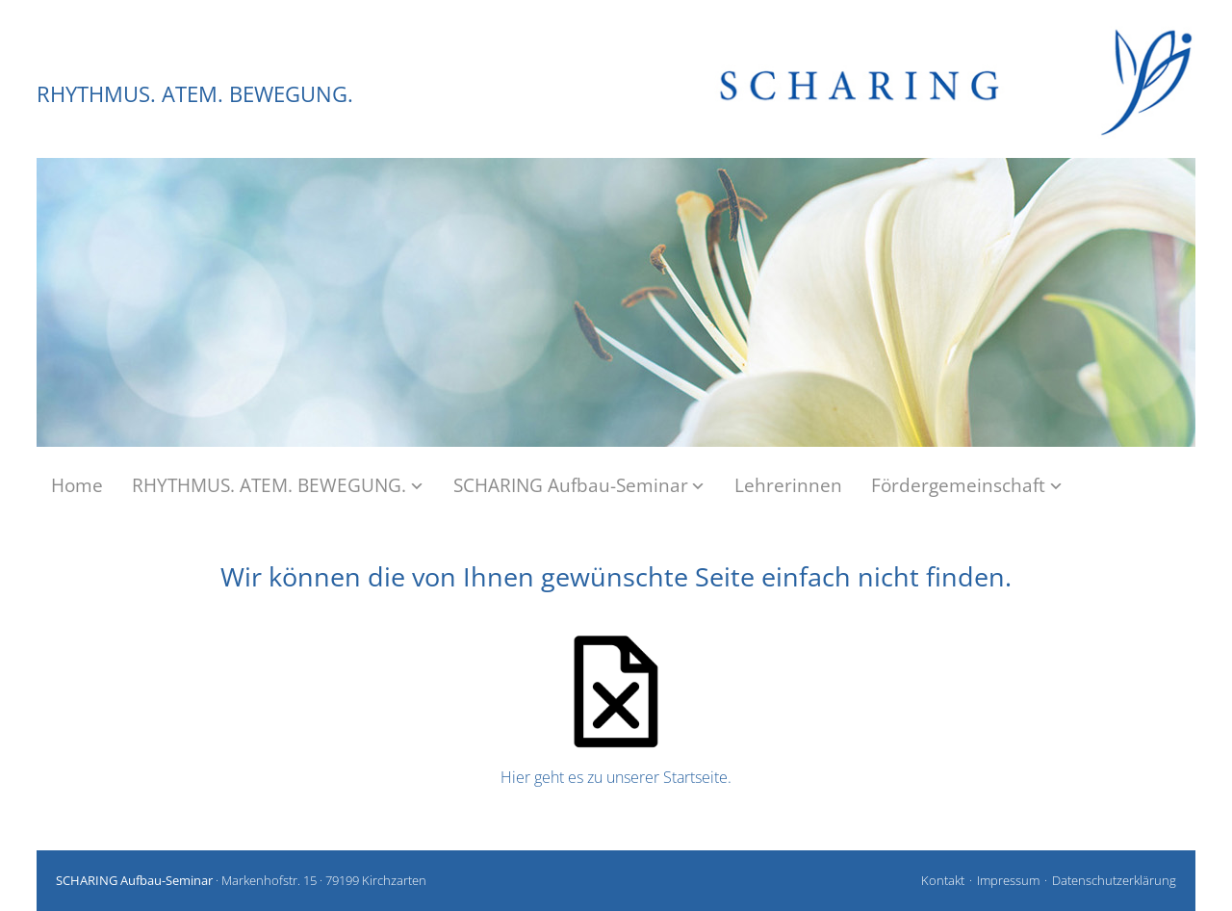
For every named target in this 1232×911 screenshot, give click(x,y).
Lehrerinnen (788, 485)
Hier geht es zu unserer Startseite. (616, 777)
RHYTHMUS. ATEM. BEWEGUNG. (195, 93)
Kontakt (942, 880)
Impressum (1008, 880)
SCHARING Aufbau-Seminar (579, 486)
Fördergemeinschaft (967, 486)
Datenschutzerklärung (1114, 880)
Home (77, 485)
